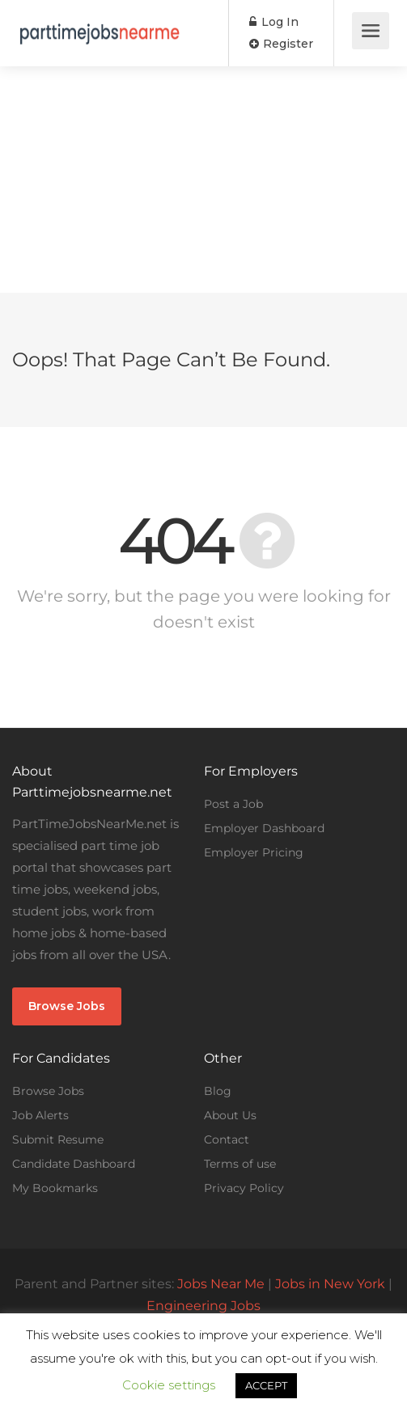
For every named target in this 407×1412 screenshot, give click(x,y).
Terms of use (240, 1163)
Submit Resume (58, 1139)
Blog (217, 1091)
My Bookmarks (55, 1188)
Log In (274, 22)
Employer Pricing (253, 852)
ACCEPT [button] (266, 1385)
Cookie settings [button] (168, 1385)
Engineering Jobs (203, 1305)
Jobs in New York (330, 1284)
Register (281, 43)
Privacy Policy (244, 1188)
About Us (230, 1115)
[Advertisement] (203, 179)
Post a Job (233, 804)
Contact (226, 1139)
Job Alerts (40, 1115)
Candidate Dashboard (73, 1163)
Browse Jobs (66, 1006)
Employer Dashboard (264, 828)
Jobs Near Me (221, 1284)
